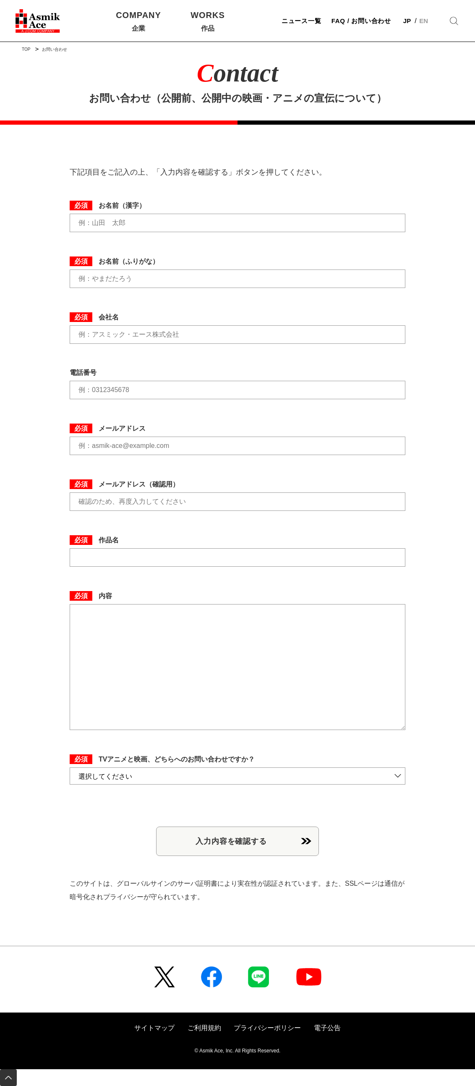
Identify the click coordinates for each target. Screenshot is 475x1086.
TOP (26, 49)
